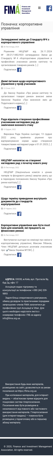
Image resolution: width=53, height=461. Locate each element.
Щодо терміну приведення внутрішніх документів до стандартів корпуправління (24, 201)
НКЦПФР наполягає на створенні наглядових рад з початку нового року (24, 162)
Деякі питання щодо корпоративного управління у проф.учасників (23, 82)
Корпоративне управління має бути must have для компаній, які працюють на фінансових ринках (25, 228)
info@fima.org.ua (11, 318)
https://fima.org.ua (27, 391)
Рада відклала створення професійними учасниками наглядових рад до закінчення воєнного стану (25, 122)
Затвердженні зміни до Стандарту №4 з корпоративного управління (25, 41)
